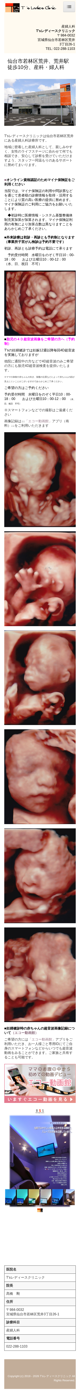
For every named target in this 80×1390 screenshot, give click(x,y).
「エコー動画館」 (38, 421)
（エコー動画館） (24, 1033)
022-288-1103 (64, 48)
